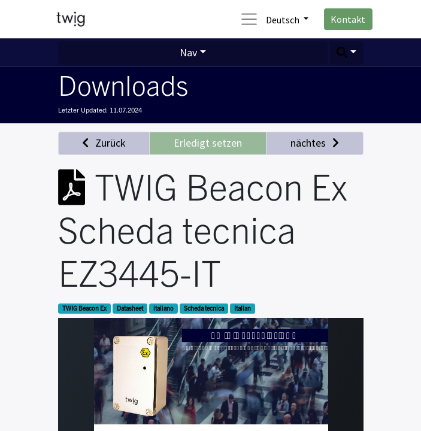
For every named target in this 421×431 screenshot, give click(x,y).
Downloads (123, 83)
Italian (242, 308)
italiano (163, 308)
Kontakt (348, 19)
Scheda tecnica (204, 308)
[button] (347, 53)
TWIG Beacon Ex (84, 308)
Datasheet (130, 308)
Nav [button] (188, 52)
